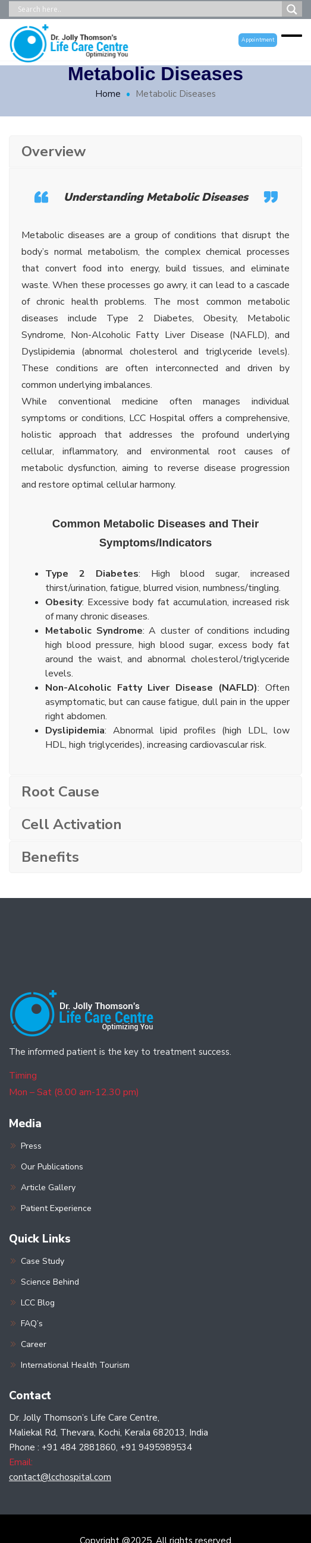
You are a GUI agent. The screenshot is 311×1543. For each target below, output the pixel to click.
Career (33, 1344)
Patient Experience (56, 1208)
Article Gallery (48, 1187)
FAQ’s (32, 1323)
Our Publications (52, 1166)
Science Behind (50, 1282)
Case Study (42, 1261)
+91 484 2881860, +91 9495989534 (117, 1447)
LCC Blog (38, 1302)
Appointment (257, 39)
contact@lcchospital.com (60, 1477)
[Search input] (148, 9)
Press (31, 1146)
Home (108, 94)
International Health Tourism (75, 1365)
